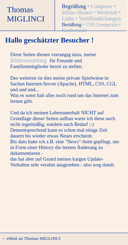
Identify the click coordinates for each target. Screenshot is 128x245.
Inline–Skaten (78, 12)
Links (68, 18)
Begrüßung (74, 6)
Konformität (74, 30)
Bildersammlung (28, 60)
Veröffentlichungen (100, 18)
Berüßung (72, 24)
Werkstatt (108, 12)
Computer (102, 6)
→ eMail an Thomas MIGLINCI (30, 238)
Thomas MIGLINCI (26, 14)
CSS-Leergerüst (102, 24)
